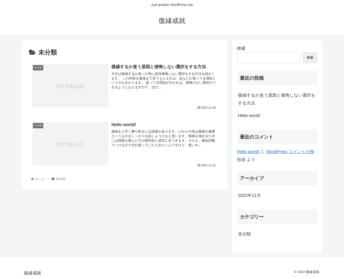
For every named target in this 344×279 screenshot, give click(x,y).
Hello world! (249, 115)
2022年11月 (249, 195)
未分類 (244, 234)
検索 (241, 48)
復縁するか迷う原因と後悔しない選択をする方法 (276, 99)
